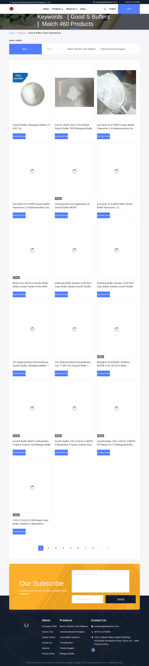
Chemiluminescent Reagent (72, 632)
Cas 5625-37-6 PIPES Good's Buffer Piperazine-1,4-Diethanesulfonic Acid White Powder (116, 128)
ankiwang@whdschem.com (105, 2)
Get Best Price (19, 136)
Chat (129, 9)
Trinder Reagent (67, 648)
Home (46, 9)
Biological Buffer (67, 653)
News (83, 9)
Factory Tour (47, 632)
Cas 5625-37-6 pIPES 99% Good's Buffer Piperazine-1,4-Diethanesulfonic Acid (115, 207)
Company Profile (49, 626)
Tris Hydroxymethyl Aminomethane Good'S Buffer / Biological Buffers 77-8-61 (32, 365)
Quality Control (48, 637)
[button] (59, 49)
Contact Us (47, 643)
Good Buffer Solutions (70, 637)
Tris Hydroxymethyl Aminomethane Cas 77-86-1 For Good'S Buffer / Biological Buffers (72, 365)
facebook (93, 650)
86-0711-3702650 (131, 2)
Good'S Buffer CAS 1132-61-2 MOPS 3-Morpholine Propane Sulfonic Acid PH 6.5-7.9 (74, 444)
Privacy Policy (48, 653)
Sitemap (45, 648)
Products (57, 9)
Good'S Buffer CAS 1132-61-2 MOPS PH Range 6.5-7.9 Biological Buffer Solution (116, 444)
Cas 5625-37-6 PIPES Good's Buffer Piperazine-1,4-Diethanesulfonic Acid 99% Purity (31, 207)
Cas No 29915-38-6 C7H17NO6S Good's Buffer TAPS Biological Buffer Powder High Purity (74, 128)
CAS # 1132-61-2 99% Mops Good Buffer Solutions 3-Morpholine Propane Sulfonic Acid (30, 523)
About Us (71, 9)
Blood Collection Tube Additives (74, 626)
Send (120, 599)
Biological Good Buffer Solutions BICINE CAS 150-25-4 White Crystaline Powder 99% (113, 365)
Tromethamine (66, 643)
